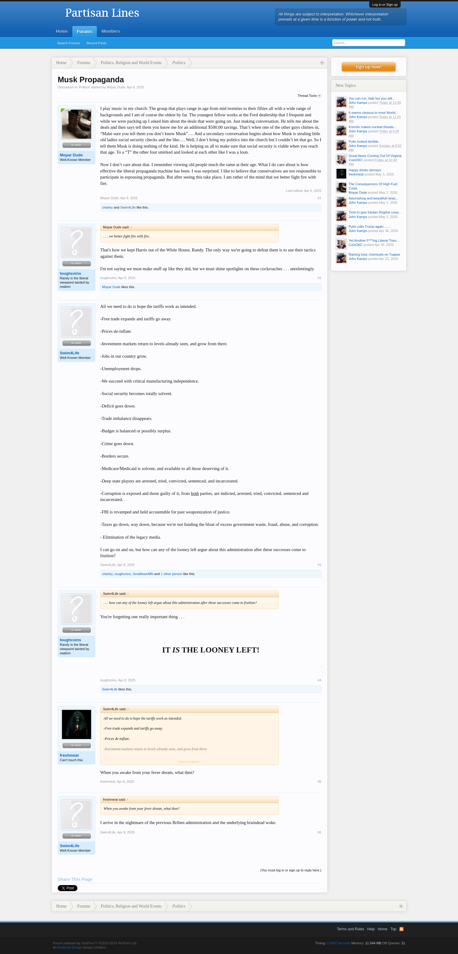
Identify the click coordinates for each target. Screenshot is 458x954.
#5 (319, 781)
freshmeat (69, 755)
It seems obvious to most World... (373, 112)
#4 (319, 680)
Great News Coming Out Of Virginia (375, 156)
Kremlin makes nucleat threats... (372, 127)
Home (62, 31)
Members (110, 31)
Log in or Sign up (385, 4)
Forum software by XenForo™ (95, 943)
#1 (319, 198)
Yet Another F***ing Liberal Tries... (374, 240)
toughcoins (70, 273)
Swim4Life (128, 207)
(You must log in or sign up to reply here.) (290, 870)
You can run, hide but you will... (372, 98)
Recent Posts (96, 43)
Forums (84, 31)
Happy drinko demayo (365, 170)
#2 (319, 278)
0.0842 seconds (338, 943)
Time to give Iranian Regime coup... (375, 212)
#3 (319, 565)
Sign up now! (369, 67)
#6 (319, 832)
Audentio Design (70, 947)
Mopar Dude (116, 87)
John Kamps (358, 102)
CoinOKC (356, 160)
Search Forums (68, 43)
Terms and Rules (350, 929)
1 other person (171, 574)
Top (393, 929)
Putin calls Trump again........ (370, 226)
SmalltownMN (143, 574)
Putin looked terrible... (365, 141)
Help (371, 929)
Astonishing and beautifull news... (373, 198)
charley (107, 207)
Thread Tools (309, 96)
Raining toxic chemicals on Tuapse (374, 254)
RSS (401, 929)
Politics (84, 87)
